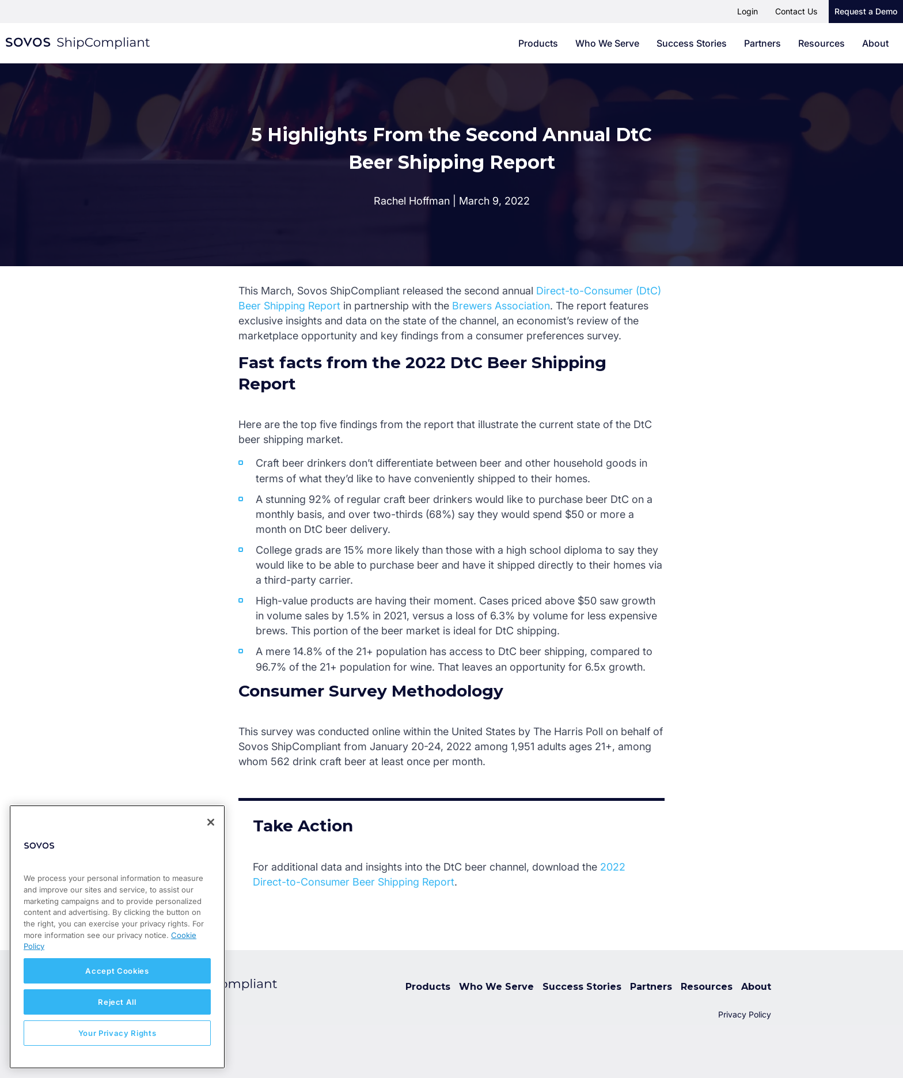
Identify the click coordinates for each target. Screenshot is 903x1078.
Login (747, 11)
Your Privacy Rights (117, 1033)
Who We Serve (607, 43)
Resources (821, 43)
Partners (762, 43)
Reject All (117, 1002)
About (875, 43)
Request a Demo (865, 11)
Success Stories (692, 43)
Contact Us (796, 11)
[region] (117, 937)
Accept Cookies (117, 970)
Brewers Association (502, 306)
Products (538, 43)
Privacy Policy (744, 1014)
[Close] (210, 822)
